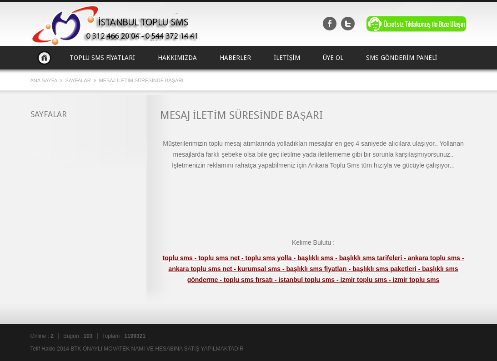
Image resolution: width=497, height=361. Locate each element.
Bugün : (78, 336)
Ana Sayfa (44, 57)
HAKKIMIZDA (177, 57)
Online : (42, 336)
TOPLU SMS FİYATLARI (103, 57)
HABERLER (235, 57)
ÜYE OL (333, 57)
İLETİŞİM (287, 57)
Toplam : (124, 336)
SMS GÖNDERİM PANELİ (401, 57)
